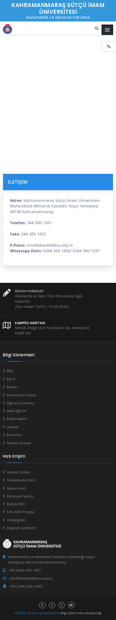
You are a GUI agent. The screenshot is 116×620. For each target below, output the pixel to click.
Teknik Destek (19, 443)
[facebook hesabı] (42, 605)
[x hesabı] (52, 605)
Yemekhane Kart (21, 480)
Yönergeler (16, 520)
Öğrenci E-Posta (20, 403)
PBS (10, 370)
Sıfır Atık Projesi (20, 511)
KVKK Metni (17, 418)
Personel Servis (20, 496)
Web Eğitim (16, 410)
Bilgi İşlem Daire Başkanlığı (81, 613)
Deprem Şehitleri (21, 527)
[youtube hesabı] (71, 605)
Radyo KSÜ (16, 503)
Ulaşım (13, 426)
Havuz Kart (16, 488)
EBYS (11, 379)
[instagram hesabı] (62, 605)
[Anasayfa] (7, 29)
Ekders (12, 387)
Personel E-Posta (21, 395)
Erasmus (14, 434)
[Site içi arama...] (97, 28)
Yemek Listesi (18, 472)
